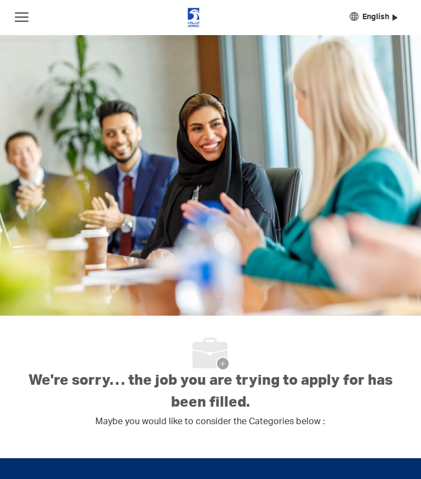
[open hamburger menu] (22, 17)
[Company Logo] (193, 17)
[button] (374, 18)
